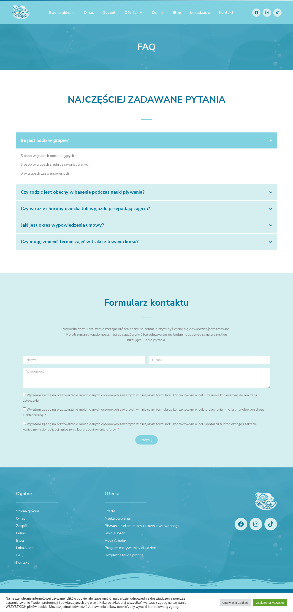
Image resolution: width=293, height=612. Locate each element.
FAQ (19, 555)
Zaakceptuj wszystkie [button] (270, 602)
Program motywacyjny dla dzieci (130, 547)
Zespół (109, 12)
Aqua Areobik (116, 540)
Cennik (157, 12)
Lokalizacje (200, 12)
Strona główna (62, 12)
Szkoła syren (115, 533)
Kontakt (226, 12)
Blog (177, 12)
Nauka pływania (117, 518)
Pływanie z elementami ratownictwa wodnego (142, 525)
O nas (89, 12)
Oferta (134, 12)
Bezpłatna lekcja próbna (124, 555)
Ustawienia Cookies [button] (235, 602)
